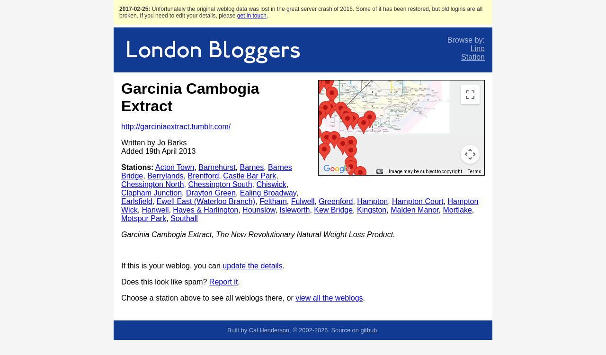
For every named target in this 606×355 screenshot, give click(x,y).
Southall (184, 218)
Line (478, 48)
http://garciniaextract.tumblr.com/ (176, 127)
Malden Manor (414, 210)
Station (473, 57)
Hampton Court (418, 201)
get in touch (252, 15)
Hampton (372, 201)
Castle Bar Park (249, 176)
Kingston (371, 210)
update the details (252, 266)
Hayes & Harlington (205, 210)
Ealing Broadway (268, 193)
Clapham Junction (151, 193)
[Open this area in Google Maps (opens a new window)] (336, 169)
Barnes (252, 167)
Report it (223, 282)
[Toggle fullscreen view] (470, 94)
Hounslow (258, 210)
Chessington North (152, 184)
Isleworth (294, 210)
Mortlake (457, 210)
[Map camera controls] (470, 154)
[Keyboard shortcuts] (379, 172)
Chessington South (220, 184)
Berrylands (165, 176)
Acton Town (174, 167)
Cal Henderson (269, 330)
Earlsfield (136, 201)
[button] (327, 84)
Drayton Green (211, 193)
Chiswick (271, 184)
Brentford (203, 176)
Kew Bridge (333, 210)
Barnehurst (216, 167)
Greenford (336, 201)
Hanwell (155, 210)
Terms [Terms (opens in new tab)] (474, 171)
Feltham (273, 201)
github (368, 330)
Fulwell (303, 201)
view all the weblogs (329, 298)
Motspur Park (143, 218)
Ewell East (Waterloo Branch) (206, 201)
